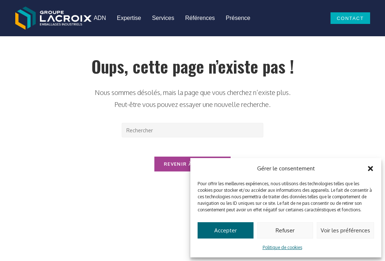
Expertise (129, 18)
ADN (100, 18)
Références (200, 18)
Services (163, 18)
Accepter (225, 230)
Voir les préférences (345, 230)
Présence (238, 18)
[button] (370, 168)
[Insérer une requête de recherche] (192, 130)
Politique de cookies (282, 247)
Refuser (285, 230)
